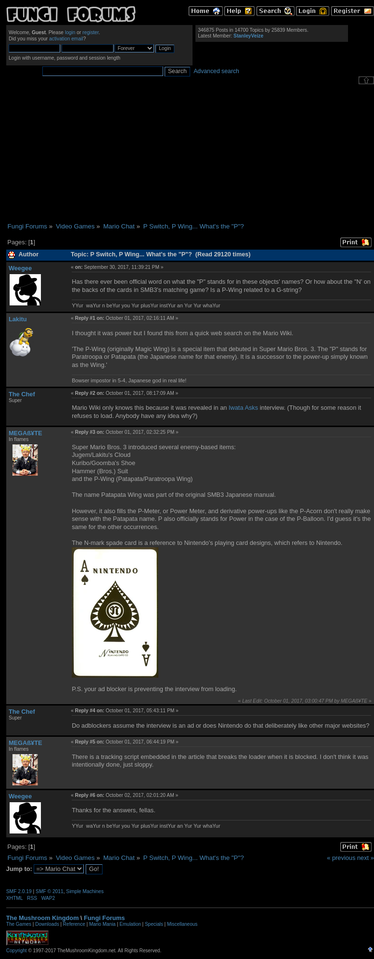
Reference (74, 924)
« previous (341, 857)
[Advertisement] (190, 153)
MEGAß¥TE (25, 433)
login (70, 32)
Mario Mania (102, 924)
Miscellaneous (182, 924)
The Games (18, 924)
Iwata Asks (243, 407)
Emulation (130, 924)
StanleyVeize (248, 35)
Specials (154, 924)
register (90, 32)
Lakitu (18, 319)
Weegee (20, 268)
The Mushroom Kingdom (42, 917)
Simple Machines (84, 891)
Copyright (16, 950)
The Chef (22, 394)
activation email (66, 38)
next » (365, 857)
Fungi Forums (104, 917)
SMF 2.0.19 (19, 891)
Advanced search (216, 71)
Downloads (47, 924)
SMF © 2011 (50, 891)
